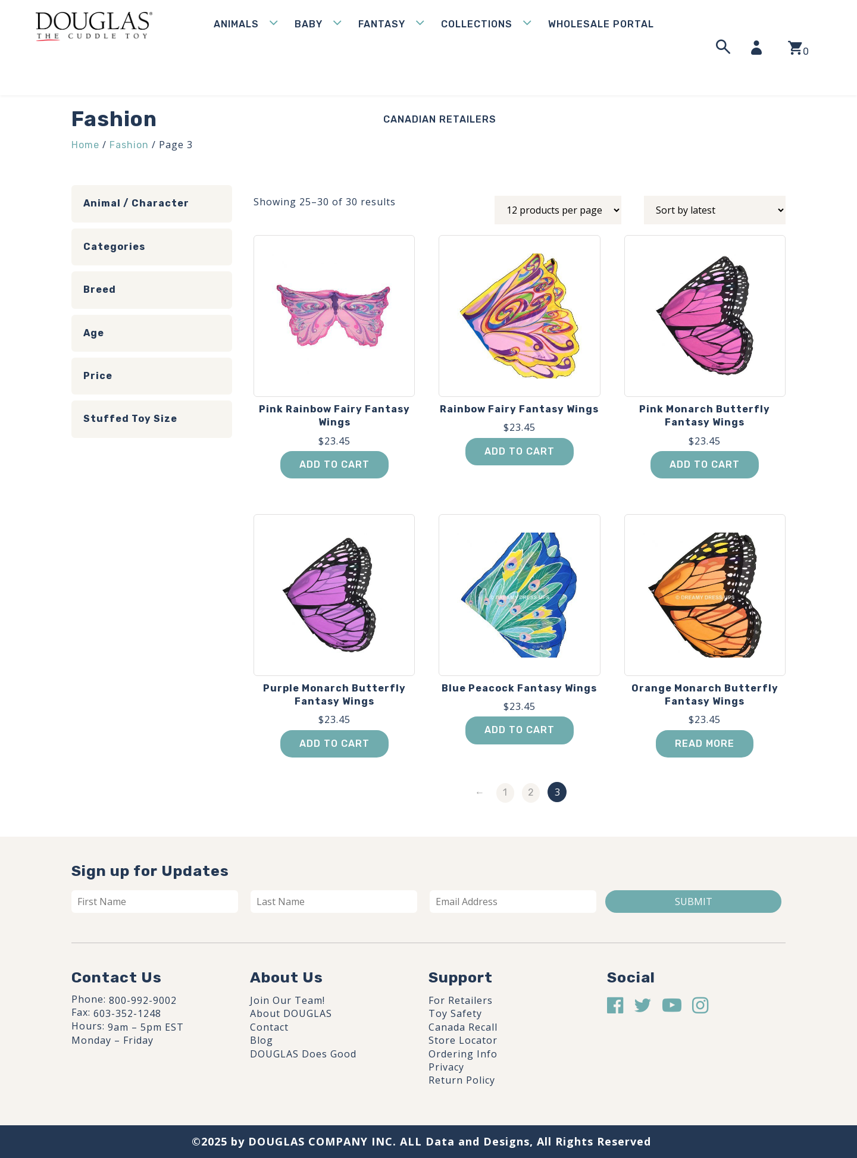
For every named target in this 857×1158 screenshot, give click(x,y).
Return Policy (461, 1080)
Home (85, 145)
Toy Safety (455, 1013)
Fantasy (381, 24)
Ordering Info (463, 1053)
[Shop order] (715, 210)
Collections (476, 24)
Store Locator (463, 1040)
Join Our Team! (287, 1000)
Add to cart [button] (334, 464)
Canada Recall (463, 1027)
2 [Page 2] (531, 792)
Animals (236, 24)
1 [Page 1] (505, 792)
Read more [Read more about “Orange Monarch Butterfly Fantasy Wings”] (704, 743)
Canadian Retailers (439, 119)
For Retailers (460, 1000)
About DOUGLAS (291, 1013)
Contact (269, 1027)
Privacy (446, 1067)
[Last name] (334, 901)
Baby (309, 24)
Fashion (129, 145)
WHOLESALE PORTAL (601, 24)
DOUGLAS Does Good (303, 1053)
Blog (261, 1040)
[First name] (154, 901)
